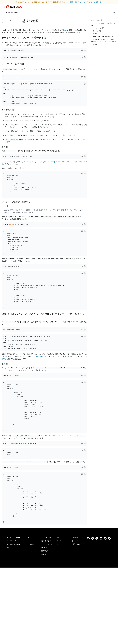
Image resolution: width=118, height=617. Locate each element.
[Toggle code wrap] (82, 50)
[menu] (4, 7)
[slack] (101, 588)
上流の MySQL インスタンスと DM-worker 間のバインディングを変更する (103, 40)
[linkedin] (97, 588)
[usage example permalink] (9, 158)
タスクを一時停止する (40, 389)
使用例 (95, 34)
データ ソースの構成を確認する (103, 36)
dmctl (65, 30)
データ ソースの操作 (97, 28)
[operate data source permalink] (26, 69)
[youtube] (105, 588)
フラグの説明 (97, 31)
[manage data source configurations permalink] (40, 21)
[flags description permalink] (15, 121)
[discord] (109, 588)
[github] (88, 588)
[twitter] (92, 588)
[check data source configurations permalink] (32, 218)
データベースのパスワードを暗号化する (103, 24)
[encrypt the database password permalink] (48, 37)
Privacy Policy (44, 613)
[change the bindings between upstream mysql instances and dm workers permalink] (3, 344)
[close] (114, 603)
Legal (55, 613)
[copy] (84, 50)
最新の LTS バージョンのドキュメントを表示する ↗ (86, 2)
